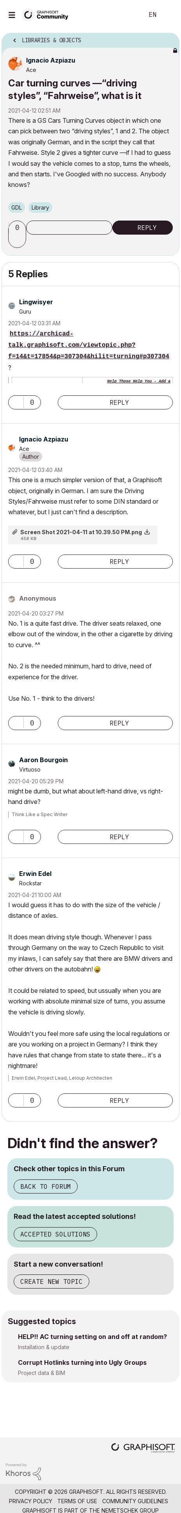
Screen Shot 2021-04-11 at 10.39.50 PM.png (81, 532)
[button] (18, 241)
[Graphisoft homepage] (143, 1448)
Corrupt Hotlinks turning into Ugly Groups (82, 1362)
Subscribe (69, 228)
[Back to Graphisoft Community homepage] (47, 14)
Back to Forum (45, 1186)
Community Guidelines (135, 1501)
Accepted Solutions (55, 1234)
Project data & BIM (41, 1372)
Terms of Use (77, 1501)
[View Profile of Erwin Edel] (35, 874)
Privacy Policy (30, 1501)
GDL (16, 207)
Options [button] (168, 38)
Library (40, 207)
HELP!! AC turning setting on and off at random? (92, 1337)
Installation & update (43, 1347)
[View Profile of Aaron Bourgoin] (43, 760)
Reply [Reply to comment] (119, 402)
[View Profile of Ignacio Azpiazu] (50, 60)
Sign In (168, 14)
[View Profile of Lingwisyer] (36, 302)
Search (126, 14)
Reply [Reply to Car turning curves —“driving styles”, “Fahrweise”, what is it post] (147, 228)
